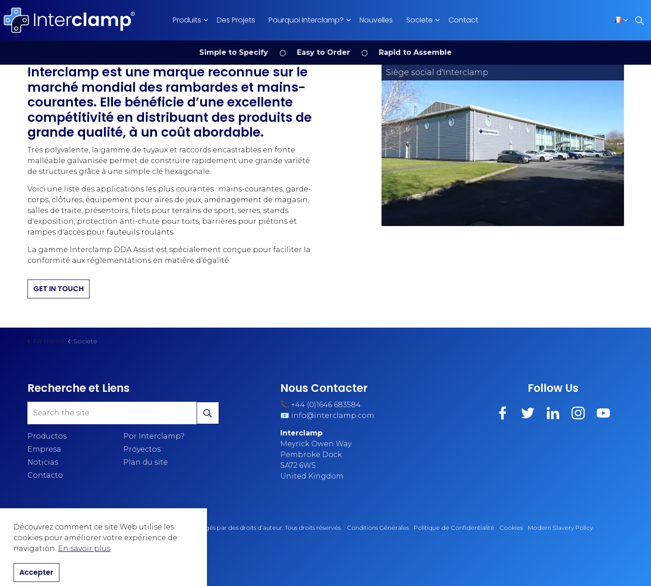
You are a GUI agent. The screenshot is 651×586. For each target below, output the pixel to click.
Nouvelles (376, 20)
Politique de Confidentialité (454, 527)
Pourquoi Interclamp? (306, 20)
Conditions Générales (378, 527)
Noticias (42, 462)
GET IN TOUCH (58, 289)
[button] (503, 145)
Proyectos (142, 449)
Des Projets (236, 20)
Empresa (44, 449)
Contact (463, 20)
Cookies (511, 527)
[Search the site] (123, 413)
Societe (419, 20)
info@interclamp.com (332, 415)
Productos (47, 436)
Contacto (45, 475)
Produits (187, 20)
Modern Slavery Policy (560, 527)
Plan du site (145, 462)
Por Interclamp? (153, 436)
